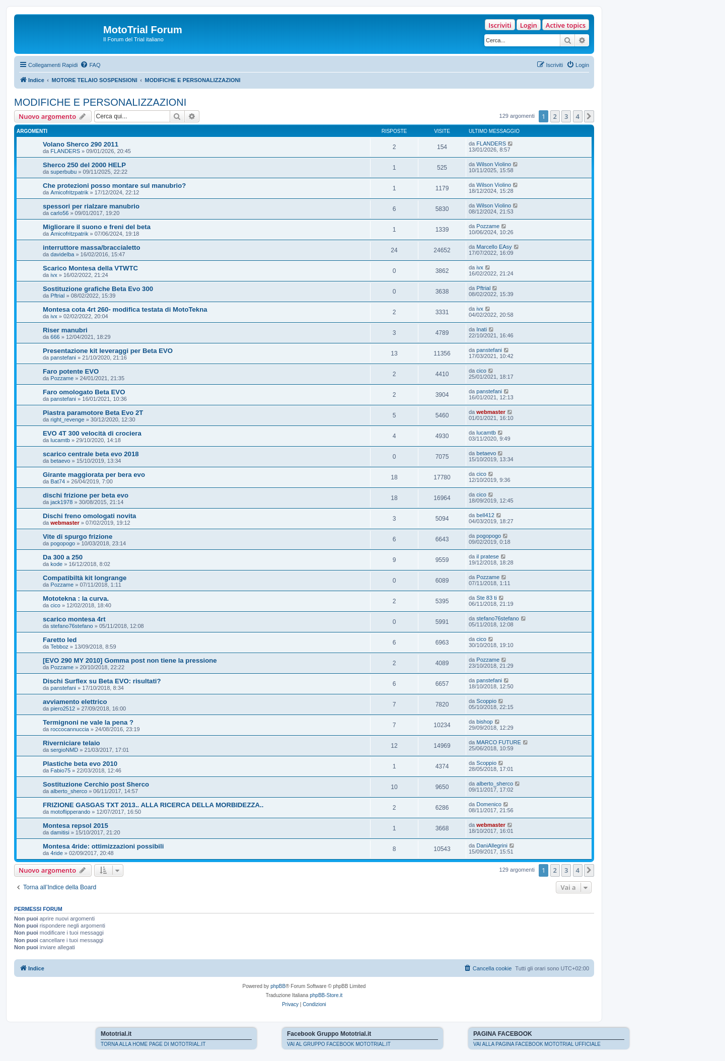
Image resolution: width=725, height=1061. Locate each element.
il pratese (487, 556)
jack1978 (61, 502)
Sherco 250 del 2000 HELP (84, 165)
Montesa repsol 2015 (75, 825)
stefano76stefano (71, 626)
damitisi (59, 832)
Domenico (488, 804)
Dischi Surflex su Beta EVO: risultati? (102, 681)
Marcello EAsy (494, 247)
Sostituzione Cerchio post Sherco (96, 784)
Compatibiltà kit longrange (84, 578)
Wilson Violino (493, 164)
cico (481, 371)
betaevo (60, 461)
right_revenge (67, 419)
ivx (53, 275)
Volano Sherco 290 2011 (80, 144)
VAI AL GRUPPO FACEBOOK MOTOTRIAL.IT (339, 1044)
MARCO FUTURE (498, 742)
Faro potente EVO (71, 371)
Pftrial (57, 296)
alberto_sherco (68, 791)
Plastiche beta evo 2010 (80, 763)
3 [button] (566, 116)
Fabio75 (60, 770)
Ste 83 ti (486, 598)
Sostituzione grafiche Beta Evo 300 (98, 289)
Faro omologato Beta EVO (84, 392)
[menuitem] (90, 65)
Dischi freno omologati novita (89, 516)
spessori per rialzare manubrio (91, 206)
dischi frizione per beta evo (85, 495)
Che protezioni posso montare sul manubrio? (114, 185)
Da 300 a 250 (63, 557)
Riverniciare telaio (71, 743)
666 (54, 337)
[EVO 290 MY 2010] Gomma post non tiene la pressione (130, 660)
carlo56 (59, 213)
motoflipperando (70, 812)
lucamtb (60, 440)
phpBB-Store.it (326, 995)
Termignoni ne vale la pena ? (88, 722)
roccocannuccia (69, 729)
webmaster (490, 412)
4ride (56, 853)
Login (528, 25)
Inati (481, 329)
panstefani (63, 358)
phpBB (277, 986)
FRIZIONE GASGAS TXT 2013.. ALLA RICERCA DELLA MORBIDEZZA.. (153, 805)
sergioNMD (64, 750)
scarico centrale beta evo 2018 (91, 454)
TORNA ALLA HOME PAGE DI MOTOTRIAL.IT (153, 1044)
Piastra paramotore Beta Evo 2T (93, 412)
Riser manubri (65, 330)
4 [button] (577, 116)
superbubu (63, 172)
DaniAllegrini (492, 845)
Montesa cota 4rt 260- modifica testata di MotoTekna (125, 309)
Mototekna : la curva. (76, 598)
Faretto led (60, 640)
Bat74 (57, 481)
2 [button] (555, 116)
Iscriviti (499, 25)
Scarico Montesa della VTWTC (90, 268)
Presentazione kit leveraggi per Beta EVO (108, 351)
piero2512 (62, 708)
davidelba (62, 254)
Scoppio (486, 701)
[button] (589, 116)
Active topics (566, 25)
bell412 (485, 515)
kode (56, 564)
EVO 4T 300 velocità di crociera (92, 433)
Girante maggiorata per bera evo (94, 474)
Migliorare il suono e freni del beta (97, 227)
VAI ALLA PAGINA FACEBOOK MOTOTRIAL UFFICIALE (537, 1044)
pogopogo (62, 543)
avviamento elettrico (75, 701)
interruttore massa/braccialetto (91, 247)
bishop (484, 722)
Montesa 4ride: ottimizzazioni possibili (103, 846)
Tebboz (59, 647)
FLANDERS (65, 151)
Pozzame (487, 226)
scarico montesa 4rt (74, 619)
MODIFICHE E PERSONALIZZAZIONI (100, 102)
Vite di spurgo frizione (77, 536)
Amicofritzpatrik (69, 192)
